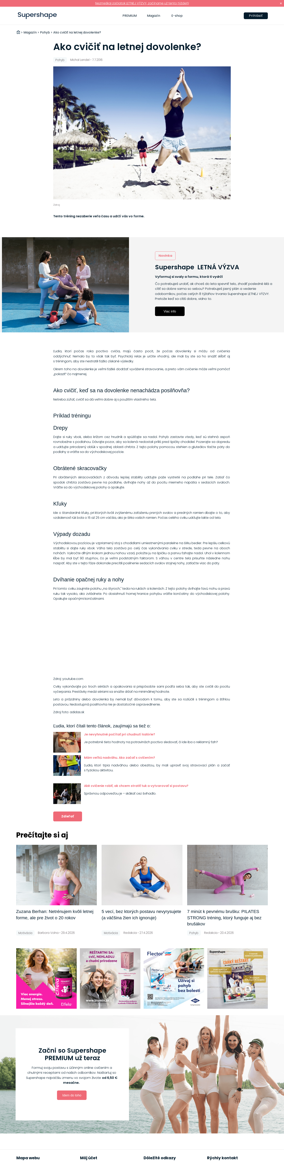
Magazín (153, 15)
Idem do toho (71, 1095)
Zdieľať (67, 816)
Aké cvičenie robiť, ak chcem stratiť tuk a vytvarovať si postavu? (136, 786)
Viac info (170, 311)
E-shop (177, 15)
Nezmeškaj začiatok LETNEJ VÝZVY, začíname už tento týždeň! (142, 3)
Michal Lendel (80, 60)
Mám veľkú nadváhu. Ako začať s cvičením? (119, 757)
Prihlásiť (256, 15)
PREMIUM (129, 15)
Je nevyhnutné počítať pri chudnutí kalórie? (119, 734)
